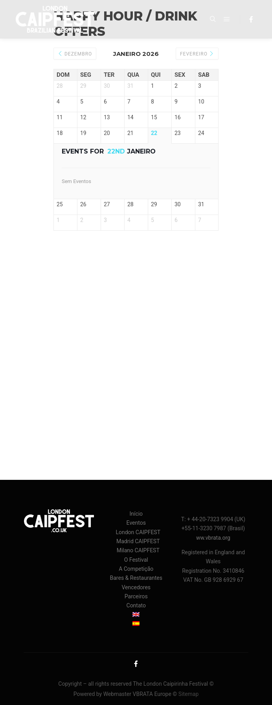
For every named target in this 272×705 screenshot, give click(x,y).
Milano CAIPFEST (138, 550)
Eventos (136, 523)
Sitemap (188, 694)
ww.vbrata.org (213, 538)
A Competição (136, 569)
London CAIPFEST (138, 532)
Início (136, 514)
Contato (136, 605)
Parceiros (136, 596)
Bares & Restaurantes (136, 578)
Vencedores (136, 587)
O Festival (136, 560)
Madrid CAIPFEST (138, 541)
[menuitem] (136, 615)
